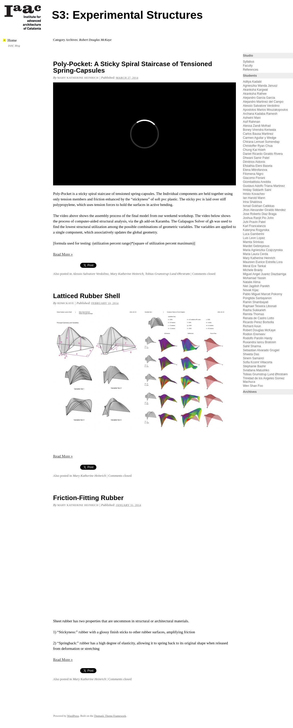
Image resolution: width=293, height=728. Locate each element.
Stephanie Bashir (254, 366)
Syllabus (248, 61)
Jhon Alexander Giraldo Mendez (264, 210)
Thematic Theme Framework (110, 715)
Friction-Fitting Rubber (88, 498)
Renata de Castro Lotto (258, 318)
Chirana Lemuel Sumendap (261, 142)
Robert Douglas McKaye (259, 330)
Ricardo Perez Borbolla (258, 322)
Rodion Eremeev (254, 334)
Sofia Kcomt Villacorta (257, 362)
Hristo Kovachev (254, 194)
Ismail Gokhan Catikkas (258, 206)
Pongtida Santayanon (257, 298)
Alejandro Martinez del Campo (263, 101)
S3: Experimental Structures (127, 15)
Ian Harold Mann (254, 198)
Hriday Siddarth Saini (257, 190)
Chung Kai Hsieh (254, 150)
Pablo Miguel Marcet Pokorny (262, 294)
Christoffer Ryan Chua (258, 146)
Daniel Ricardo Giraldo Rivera (263, 154)
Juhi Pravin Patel (254, 222)
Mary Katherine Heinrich (77, 77)
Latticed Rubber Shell (86, 296)
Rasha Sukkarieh (254, 310)
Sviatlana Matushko (256, 370)
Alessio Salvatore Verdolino (90, 274)
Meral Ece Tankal (254, 266)
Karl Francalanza (254, 226)
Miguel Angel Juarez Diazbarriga (264, 274)
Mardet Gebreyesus (256, 246)
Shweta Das (251, 354)
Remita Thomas (253, 314)
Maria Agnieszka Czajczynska (263, 250)
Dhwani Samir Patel (256, 158)
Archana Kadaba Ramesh (260, 113)
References (250, 69)
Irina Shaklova (252, 202)
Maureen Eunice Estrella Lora (262, 262)
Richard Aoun (252, 326)
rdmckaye (65, 303)
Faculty (248, 65)
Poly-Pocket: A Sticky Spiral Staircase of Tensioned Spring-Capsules (132, 67)
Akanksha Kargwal (255, 89)
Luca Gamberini (253, 234)
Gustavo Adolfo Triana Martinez (264, 186)
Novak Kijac (251, 290)
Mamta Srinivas (253, 242)
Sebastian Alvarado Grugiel (261, 350)
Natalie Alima (251, 282)
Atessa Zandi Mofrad (257, 126)
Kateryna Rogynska (256, 230)
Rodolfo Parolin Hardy (257, 338)
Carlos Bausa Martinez (258, 134)
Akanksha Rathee (255, 93)
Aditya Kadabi (252, 81)
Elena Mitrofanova (255, 170)
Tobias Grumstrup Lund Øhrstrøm (167, 274)
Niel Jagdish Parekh (256, 286)
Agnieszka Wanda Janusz (260, 85)
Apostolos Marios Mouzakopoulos (265, 109)
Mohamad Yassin (254, 278)
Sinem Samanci (253, 358)
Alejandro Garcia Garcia (259, 97)
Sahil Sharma (252, 346)
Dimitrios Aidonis (254, 162)
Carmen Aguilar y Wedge (259, 138)
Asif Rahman (251, 122)
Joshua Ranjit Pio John (258, 218)
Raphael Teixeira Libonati (260, 306)
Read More (63, 254)
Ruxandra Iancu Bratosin (259, 342)
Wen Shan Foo (253, 386)
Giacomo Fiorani (254, 178)
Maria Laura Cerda (255, 254)
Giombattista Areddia (257, 182)
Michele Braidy (253, 270)
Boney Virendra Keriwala (259, 130)
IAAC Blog (14, 45)
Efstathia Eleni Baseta (257, 166)
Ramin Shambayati (255, 302)
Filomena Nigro (253, 174)
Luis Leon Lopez (254, 238)
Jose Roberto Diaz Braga (259, 214)
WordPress (73, 715)
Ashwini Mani (252, 117)
